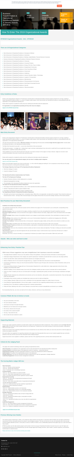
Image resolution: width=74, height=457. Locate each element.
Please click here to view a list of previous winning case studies (16, 430)
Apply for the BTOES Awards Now (10, 107)
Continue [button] (59, 5)
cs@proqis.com (6, 446)
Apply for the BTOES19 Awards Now (11, 409)
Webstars (19, 454)
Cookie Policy (70, 454)
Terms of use (58, 454)
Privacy (63, 454)
